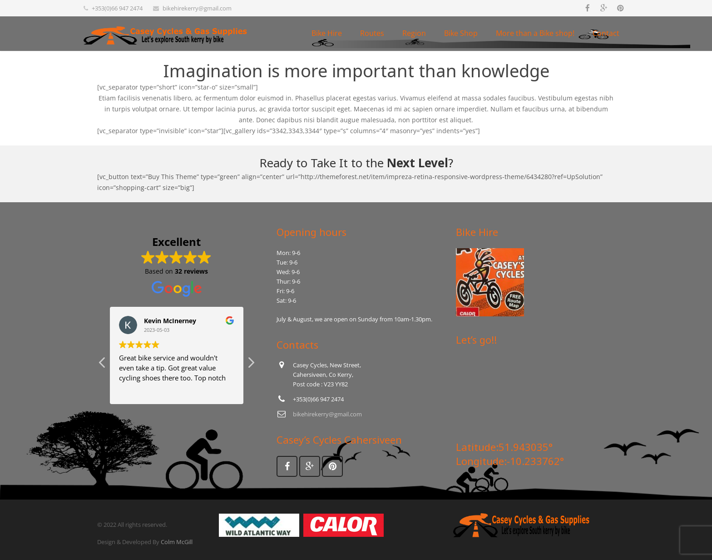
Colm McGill (177, 542)
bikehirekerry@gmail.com (197, 8)
